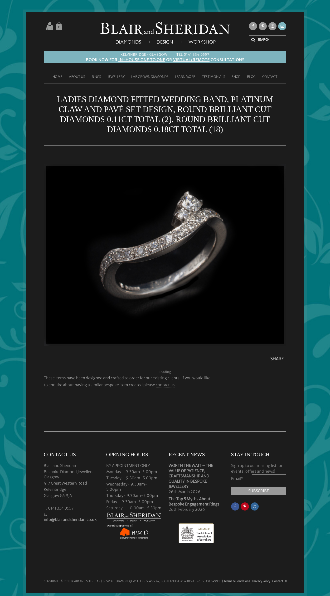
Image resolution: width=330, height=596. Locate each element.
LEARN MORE (185, 77)
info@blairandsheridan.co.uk (70, 519)
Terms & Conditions (237, 581)
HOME (57, 77)
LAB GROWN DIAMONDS (149, 77)
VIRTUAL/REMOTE (191, 59)
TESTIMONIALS (213, 77)
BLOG (251, 77)
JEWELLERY (116, 77)
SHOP (236, 77)
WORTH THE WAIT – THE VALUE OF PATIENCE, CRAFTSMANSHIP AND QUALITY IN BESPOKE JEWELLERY (191, 476)
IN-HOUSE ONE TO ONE (141, 59)
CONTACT (269, 77)
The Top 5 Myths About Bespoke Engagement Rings (194, 501)
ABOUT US (77, 77)
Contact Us (279, 581)
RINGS (96, 77)
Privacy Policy (261, 581)
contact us (165, 384)
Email (237, 478)
